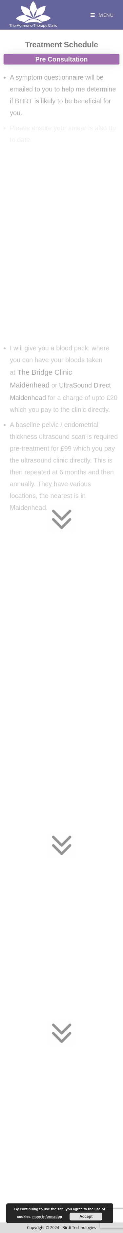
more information (47, 1217)
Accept (85, 1216)
